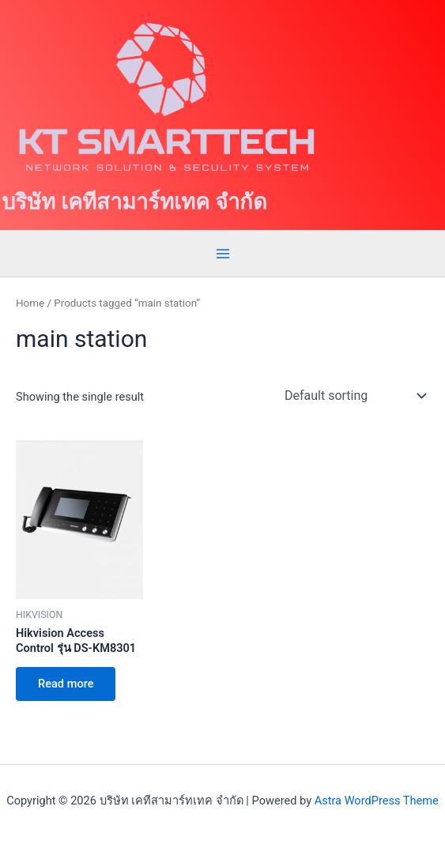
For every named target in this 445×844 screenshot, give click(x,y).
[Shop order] (353, 395)
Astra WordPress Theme (377, 800)
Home (30, 303)
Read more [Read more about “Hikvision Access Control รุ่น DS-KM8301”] (65, 683)
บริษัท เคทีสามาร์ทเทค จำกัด (134, 202)
